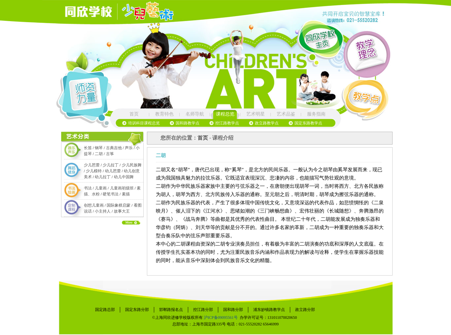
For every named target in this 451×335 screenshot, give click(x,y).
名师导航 (195, 114)
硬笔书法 (111, 194)
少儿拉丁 (111, 165)
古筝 (110, 153)
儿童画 (101, 188)
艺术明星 (255, 114)
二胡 (99, 153)
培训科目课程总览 (144, 123)
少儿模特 (94, 171)
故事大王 (122, 211)
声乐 (129, 148)
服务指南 (316, 114)
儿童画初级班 (122, 188)
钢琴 (99, 148)
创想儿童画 (94, 205)
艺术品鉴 (286, 114)
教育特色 (164, 114)
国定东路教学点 (308, 123)
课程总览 (225, 114)
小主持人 (103, 211)
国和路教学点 (187, 123)
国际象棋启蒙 (118, 205)
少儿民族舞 (132, 165)
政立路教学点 (267, 123)
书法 (88, 188)
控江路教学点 (227, 123)
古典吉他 (114, 148)
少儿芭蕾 (92, 165)
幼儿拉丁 (103, 177)
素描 (126, 194)
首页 (134, 114)
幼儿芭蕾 (113, 171)
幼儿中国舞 (124, 177)
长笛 (88, 148)
